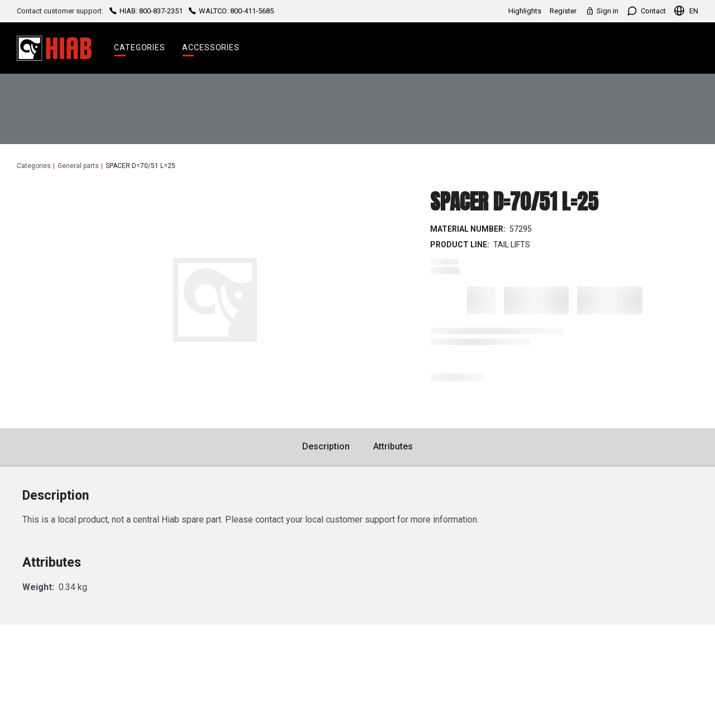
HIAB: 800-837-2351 (146, 11)
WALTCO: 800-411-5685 (230, 11)
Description (326, 446)
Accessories (211, 47)
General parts (78, 166)
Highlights (524, 11)
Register (563, 11)
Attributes (393, 446)
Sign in (601, 11)
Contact (646, 11)
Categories (139, 47)
